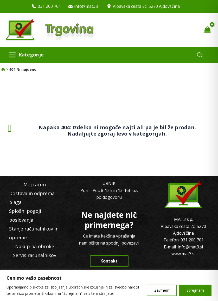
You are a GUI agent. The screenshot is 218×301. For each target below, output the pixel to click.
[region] (109, 285)
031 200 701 (49, 6)
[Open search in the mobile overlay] (199, 54)
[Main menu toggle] (26, 55)
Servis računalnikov (34, 255)
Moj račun (34, 184)
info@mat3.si (86, 6)
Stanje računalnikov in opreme (34, 233)
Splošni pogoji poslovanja (25, 215)
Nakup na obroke (34, 246)
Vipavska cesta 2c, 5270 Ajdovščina (146, 6)
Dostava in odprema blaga (32, 197)
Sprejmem (195, 290)
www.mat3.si (183, 254)
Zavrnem (161, 290)
